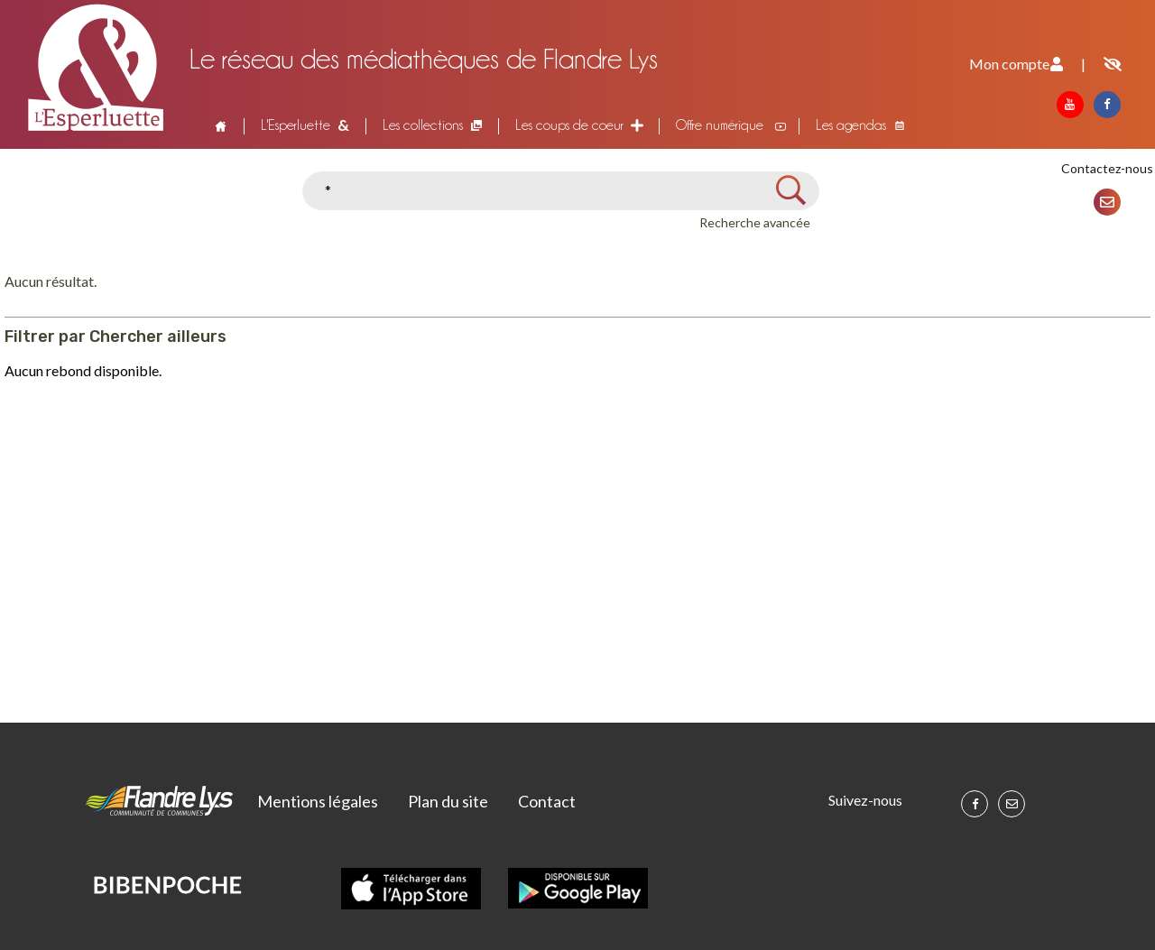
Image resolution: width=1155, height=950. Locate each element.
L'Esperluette (295, 125)
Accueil (218, 125)
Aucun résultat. (51, 281)
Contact (547, 801)
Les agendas (851, 125)
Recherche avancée (754, 222)
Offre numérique (719, 125)
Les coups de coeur (569, 125)
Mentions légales (317, 801)
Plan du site (448, 801)
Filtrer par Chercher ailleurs (115, 336)
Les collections (423, 125)
